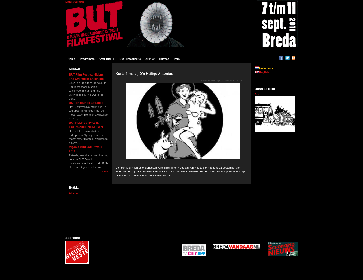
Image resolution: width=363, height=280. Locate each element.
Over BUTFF (107, 58)
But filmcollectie (130, 58)
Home (71, 58)
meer (105, 171)
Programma (87, 58)
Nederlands (264, 68)
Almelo (73, 193)
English (262, 72)
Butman (164, 58)
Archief (150, 58)
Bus (257, 94)
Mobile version (74, 1)
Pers (177, 58)
